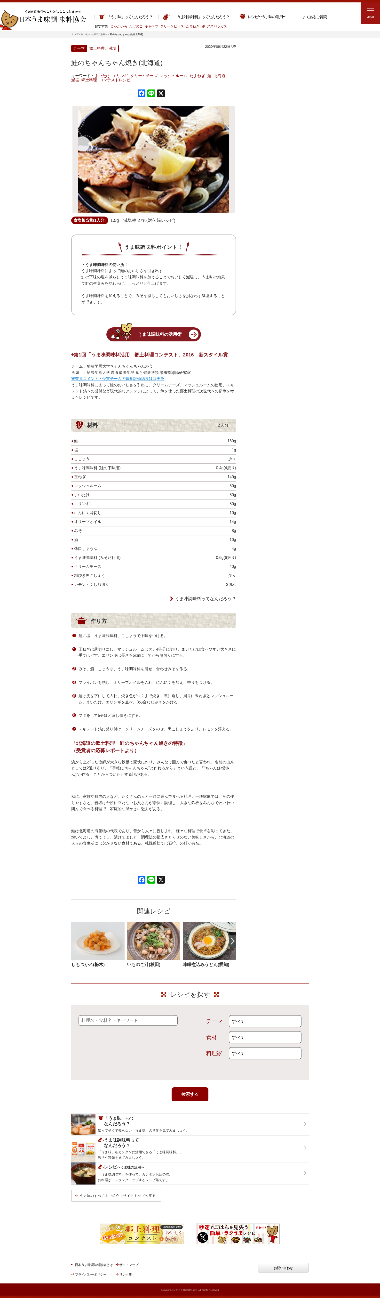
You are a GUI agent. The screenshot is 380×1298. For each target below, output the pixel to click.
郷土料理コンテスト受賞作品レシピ (270, 163)
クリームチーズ (144, 76)
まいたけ (102, 76)
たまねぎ (197, 76)
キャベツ (151, 26)
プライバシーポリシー (90, 1274)
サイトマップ (128, 1265)
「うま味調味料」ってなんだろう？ (196, 17)
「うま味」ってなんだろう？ (125, 16)
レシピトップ (254, 67)
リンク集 (125, 1274)
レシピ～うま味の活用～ (266, 54)
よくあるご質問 (311, 17)
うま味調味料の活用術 (160, 334)
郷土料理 (89, 80)
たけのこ (136, 26)
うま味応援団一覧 (257, 175)
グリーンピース (172, 26)
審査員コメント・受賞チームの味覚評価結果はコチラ (117, 379)
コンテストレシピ (114, 80)
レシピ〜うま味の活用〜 (263, 16)
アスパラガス (217, 26)
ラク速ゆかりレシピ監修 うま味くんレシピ (262, 104)
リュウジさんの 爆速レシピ (264, 118)
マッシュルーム (173, 76)
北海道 (219, 76)
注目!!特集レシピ (256, 89)
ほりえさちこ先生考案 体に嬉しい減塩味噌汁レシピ (265, 133)
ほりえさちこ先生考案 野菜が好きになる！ (260, 149)
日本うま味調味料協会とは (94, 1265)
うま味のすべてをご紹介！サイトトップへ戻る (117, 1196)
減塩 (75, 80)
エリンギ (120, 76)
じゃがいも (118, 26)
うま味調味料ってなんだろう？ (205, 598)
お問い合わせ (283, 1268)
